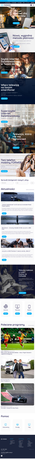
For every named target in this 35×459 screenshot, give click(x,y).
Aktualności (21, 443)
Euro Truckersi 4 (5, 381)
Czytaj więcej (16, 23)
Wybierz (5, 314)
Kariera (11, 442)
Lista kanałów (21, 447)
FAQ (28, 441)
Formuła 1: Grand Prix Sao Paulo (9, 408)
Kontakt (20, 444)
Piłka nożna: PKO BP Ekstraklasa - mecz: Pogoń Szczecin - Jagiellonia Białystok (16, 353)
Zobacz (4, 213)
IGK (33, 449)
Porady (29, 442)
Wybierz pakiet (22, 293)
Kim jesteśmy (12, 441)
